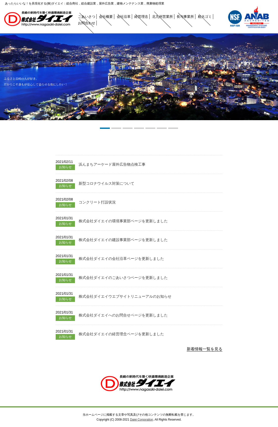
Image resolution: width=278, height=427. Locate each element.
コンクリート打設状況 (97, 202)
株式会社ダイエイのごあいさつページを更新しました (123, 277)
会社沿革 (124, 17)
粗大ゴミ (205, 17)
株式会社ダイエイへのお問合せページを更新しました (123, 315)
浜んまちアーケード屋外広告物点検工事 (112, 164)
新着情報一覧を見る (204, 349)
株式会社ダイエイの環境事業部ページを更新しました (123, 221)
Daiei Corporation (141, 419)
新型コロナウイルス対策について (106, 183)
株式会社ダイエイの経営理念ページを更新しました (121, 334)
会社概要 (106, 17)
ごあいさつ (86, 17)
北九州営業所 (162, 17)
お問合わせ (86, 23)
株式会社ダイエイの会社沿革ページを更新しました (121, 258)
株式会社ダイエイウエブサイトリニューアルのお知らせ (125, 296)
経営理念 (141, 17)
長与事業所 (185, 17)
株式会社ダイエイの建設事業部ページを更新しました (123, 240)
